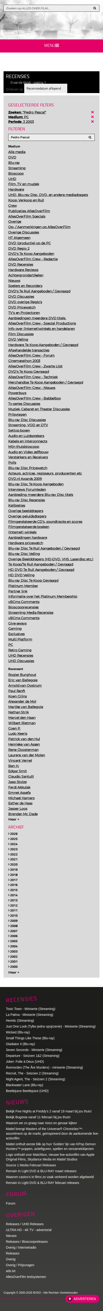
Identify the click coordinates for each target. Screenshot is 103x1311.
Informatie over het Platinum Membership (42, 596)
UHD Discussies (21, 661)
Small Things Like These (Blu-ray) (30, 1038)
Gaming (14, 628)
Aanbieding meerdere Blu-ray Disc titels (40, 495)
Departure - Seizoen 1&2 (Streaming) (32, 1056)
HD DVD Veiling (21, 575)
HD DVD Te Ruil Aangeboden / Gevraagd (41, 570)
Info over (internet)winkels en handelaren (41, 329)
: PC (18, 117)
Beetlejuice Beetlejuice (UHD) (27, 1091)
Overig (11, 1259)
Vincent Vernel (20, 760)
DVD (12, 157)
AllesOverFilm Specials (26, 216)
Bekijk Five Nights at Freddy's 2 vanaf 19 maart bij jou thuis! (49, 1111)
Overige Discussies (23, 232)
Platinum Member (23, 586)
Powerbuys (17, 393)
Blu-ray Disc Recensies (26, 500)
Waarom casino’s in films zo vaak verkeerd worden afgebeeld (50, 1177)
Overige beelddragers (25, 511)
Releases (13, 1253)
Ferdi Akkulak (19, 787)
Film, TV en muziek (23, 184)
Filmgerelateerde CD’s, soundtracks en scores (45, 522)
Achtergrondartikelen (25, 275)
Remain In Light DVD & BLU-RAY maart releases (41, 1171)
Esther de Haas (20, 803)
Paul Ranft (16, 691)
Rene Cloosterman (23, 750)
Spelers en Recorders (25, 286)
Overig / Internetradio (21, 1247)
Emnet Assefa (19, 793)
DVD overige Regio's (25, 302)
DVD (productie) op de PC (29, 243)
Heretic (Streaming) (20, 1020)
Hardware (16, 189)
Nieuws (14, 281)
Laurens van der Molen (26, 755)
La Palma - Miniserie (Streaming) (29, 1015)
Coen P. (14, 728)
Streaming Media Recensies (30, 612)
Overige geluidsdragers (27, 516)
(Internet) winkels (22, 532)
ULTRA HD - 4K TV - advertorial (29, 1230)
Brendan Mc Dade (23, 814)
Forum (10, 1203)
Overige (14, 221)
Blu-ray (14, 163)
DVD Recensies (20, 264)
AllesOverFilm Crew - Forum (31, 355)
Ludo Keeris (17, 733)
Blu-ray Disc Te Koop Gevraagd (33, 580)
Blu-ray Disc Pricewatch (27, 468)
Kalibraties (16, 505)
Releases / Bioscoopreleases (27, 1241)
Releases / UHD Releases (25, 1224)
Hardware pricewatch (25, 543)
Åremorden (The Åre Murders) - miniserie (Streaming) (44, 1067)
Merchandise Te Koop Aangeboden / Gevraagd (45, 382)
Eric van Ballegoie (22, 680)
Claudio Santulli (21, 776)
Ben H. (13, 766)
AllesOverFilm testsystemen (26, 1277)
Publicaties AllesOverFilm (29, 211)
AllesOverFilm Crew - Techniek (33, 377)
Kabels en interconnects (27, 441)
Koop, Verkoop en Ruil (26, 200)
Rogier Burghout (22, 675)
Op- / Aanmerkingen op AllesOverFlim (39, 227)
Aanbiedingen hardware (27, 537)
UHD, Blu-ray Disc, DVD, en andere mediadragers (48, 195)
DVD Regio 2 (18, 248)
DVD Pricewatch (22, 307)
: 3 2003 (21, 122)
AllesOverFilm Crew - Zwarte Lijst (35, 366)
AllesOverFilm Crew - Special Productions (42, 323)
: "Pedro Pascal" (27, 112)
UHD (12, 179)
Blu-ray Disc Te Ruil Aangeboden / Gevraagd (44, 548)
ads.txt (11, 1271)
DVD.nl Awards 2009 (25, 479)
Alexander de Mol (22, 701)
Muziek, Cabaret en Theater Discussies (39, 409)
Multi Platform (20, 639)
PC (10, 645)
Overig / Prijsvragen (20, 1265)
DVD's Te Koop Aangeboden (31, 254)
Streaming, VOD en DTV (28, 425)
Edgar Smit (17, 771)
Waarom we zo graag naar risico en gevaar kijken (41, 1123)
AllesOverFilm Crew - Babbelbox (34, 398)
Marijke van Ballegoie (25, 707)
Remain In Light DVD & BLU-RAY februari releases (42, 1183)
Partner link (17, 591)
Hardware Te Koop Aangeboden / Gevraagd (43, 345)
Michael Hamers (21, 798)
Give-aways (17, 623)
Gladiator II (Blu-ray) (20, 1044)
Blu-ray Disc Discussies (27, 420)
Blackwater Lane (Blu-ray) (24, 1085)
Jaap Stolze (17, 782)
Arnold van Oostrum (25, 685)
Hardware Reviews (23, 270)
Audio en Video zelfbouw (28, 452)
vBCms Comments (24, 602)
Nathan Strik (18, 712)
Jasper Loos (17, 808)
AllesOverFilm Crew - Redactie (33, 259)
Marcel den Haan (22, 718)
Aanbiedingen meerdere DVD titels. (37, 318)
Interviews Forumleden (27, 489)
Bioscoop (16, 173)
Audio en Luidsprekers (26, 436)
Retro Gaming (20, 650)
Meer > (13, 819)
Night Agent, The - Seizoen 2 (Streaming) (35, 1079)
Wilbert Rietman (22, 723)
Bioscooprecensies (23, 607)
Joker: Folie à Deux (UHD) (25, 1061)
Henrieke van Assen (24, 744)
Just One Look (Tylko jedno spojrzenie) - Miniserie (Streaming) (50, 1026)
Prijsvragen (17, 414)
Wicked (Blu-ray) (18, 1032)
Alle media (16, 152)
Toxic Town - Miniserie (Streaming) (30, 1009)
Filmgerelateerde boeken (28, 527)
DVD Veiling (18, 339)
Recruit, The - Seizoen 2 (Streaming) (32, 1073)
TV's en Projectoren (24, 313)
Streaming (17, 168)
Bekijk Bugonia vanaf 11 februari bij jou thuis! (38, 1117)
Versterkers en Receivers (28, 457)
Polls (12, 462)
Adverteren (85, 1299)
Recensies (21, 999)
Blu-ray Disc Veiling (24, 554)
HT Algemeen (19, 238)
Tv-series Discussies (24, 404)
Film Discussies (21, 334)
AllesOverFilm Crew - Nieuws (31, 388)
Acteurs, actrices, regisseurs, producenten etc (45, 473)
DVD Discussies (21, 296)
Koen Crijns (17, 696)
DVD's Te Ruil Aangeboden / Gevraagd (39, 291)
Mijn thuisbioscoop (23, 447)
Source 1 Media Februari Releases (31, 1165)
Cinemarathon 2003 (24, 361)
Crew (12, 205)
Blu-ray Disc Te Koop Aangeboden (35, 484)
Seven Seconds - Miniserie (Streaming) (34, 1050)
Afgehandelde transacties (28, 350)
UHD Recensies (20, 655)
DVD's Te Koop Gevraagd (28, 371)
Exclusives (16, 634)
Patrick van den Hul (24, 739)
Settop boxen (19, 430)
